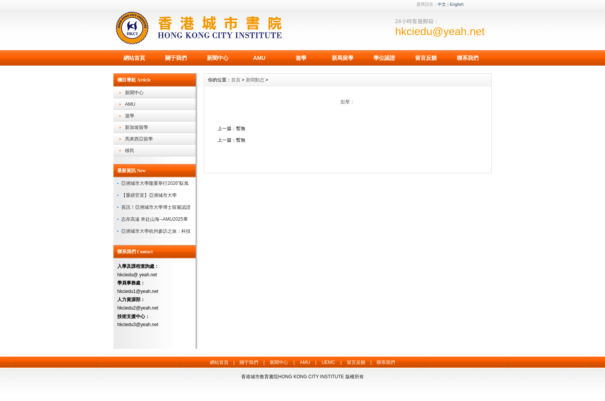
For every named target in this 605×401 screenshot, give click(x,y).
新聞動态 (255, 80)
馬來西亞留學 (139, 139)
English (456, 4)
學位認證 (384, 58)
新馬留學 (342, 58)
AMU (259, 58)
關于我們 (176, 58)
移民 (129, 150)
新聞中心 (217, 58)
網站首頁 (134, 58)
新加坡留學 (136, 127)
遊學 (301, 58)
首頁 (235, 80)
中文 (442, 4)
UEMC (328, 362)
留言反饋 (426, 58)
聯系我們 (467, 58)
